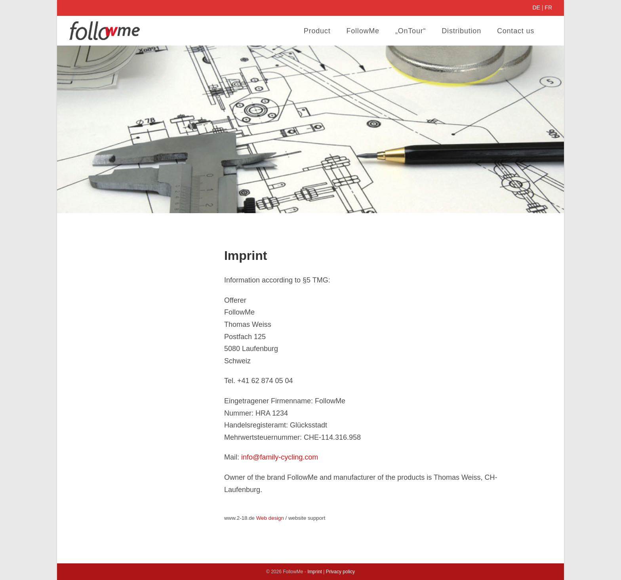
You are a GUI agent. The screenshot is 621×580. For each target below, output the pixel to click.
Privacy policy (340, 571)
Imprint (314, 571)
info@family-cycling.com (279, 457)
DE (536, 7)
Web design (270, 518)
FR (548, 7)
